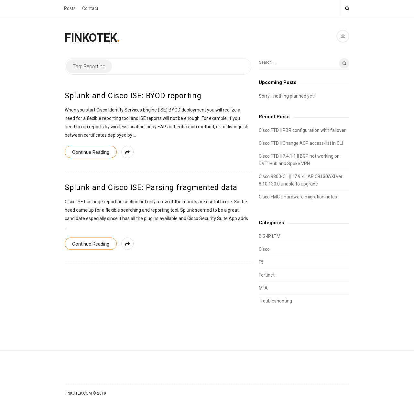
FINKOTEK (91, 38)
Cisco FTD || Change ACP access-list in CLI (301, 143)
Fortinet (267, 275)
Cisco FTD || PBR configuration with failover (302, 130)
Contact (90, 8)
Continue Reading (90, 152)
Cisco (264, 249)
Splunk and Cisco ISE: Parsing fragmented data (151, 187)
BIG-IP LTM (269, 236)
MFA (263, 288)
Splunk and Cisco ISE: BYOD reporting (133, 95)
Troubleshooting (275, 300)
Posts (70, 8)
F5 (261, 262)
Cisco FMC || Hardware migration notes (298, 196)
